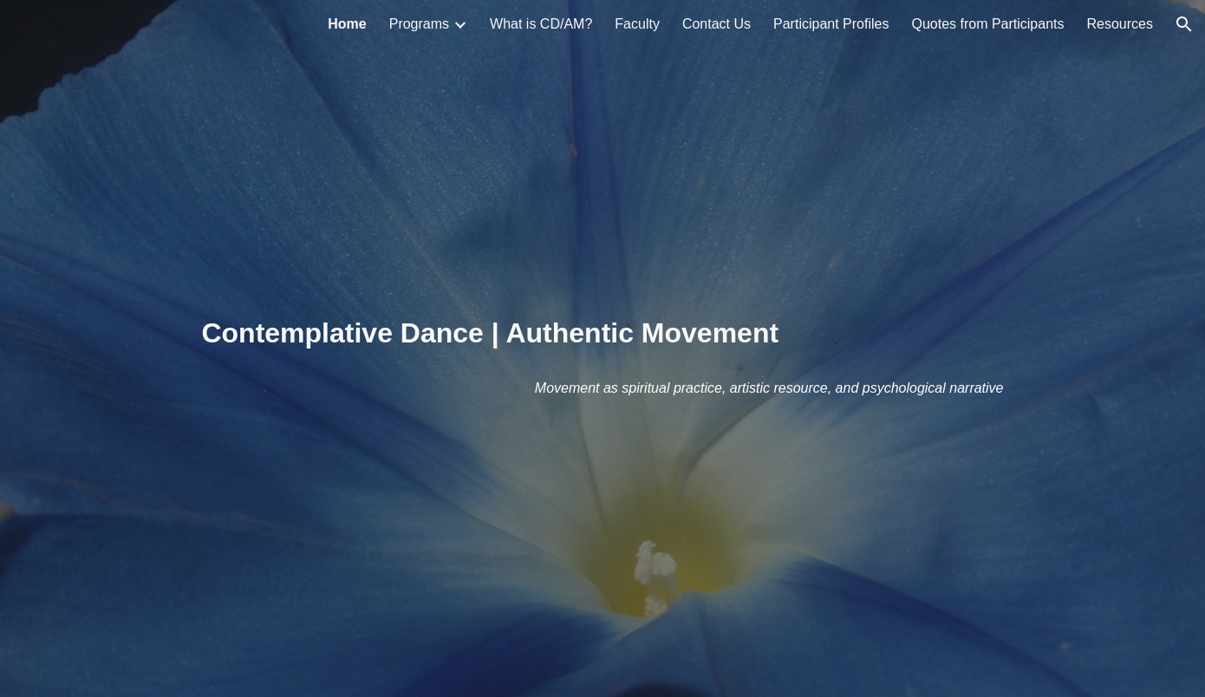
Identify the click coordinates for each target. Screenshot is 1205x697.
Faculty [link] (637, 23)
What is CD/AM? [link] (541, 23)
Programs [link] (419, 23)
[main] (602, 348)
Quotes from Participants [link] (987, 23)
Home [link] (347, 23)
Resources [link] (1120, 23)
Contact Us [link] (716, 23)
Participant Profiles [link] (831, 23)
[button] (1184, 24)
